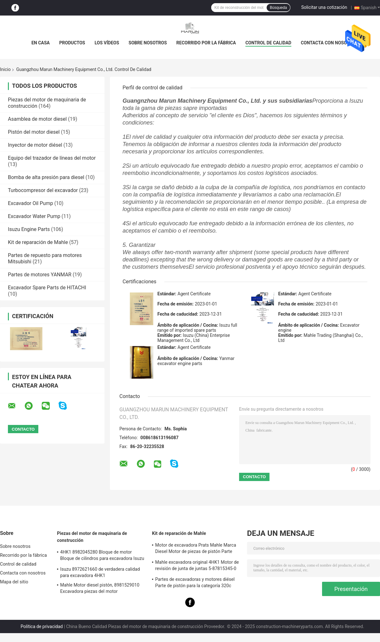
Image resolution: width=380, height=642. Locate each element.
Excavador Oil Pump (30, 203)
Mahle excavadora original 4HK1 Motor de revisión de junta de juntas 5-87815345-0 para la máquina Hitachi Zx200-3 (197, 566)
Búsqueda (278, 7)
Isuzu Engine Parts (29, 229)
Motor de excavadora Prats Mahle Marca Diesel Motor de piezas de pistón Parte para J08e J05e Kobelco (195, 549)
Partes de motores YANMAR (39, 275)
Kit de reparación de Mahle (38, 242)
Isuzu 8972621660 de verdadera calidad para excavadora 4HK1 (100, 572)
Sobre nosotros (148, 42)
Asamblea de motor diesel (37, 119)
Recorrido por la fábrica (206, 42)
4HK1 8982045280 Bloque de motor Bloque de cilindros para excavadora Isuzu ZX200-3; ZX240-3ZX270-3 (102, 556)
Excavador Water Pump (34, 216)
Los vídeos (107, 42)
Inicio (5, 69)
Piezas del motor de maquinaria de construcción (92, 537)
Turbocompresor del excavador (43, 190)
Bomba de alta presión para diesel (46, 177)
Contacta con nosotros (329, 42)
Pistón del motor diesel (34, 132)
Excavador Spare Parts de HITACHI (47, 288)
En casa (40, 42)
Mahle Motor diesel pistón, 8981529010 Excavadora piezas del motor (99, 588)
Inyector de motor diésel (35, 145)
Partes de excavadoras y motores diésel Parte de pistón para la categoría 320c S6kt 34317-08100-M (195, 583)
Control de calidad (268, 42)
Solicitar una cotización (324, 7)
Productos (72, 42)
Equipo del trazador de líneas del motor (52, 158)
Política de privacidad (42, 626)
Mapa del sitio (14, 581)
